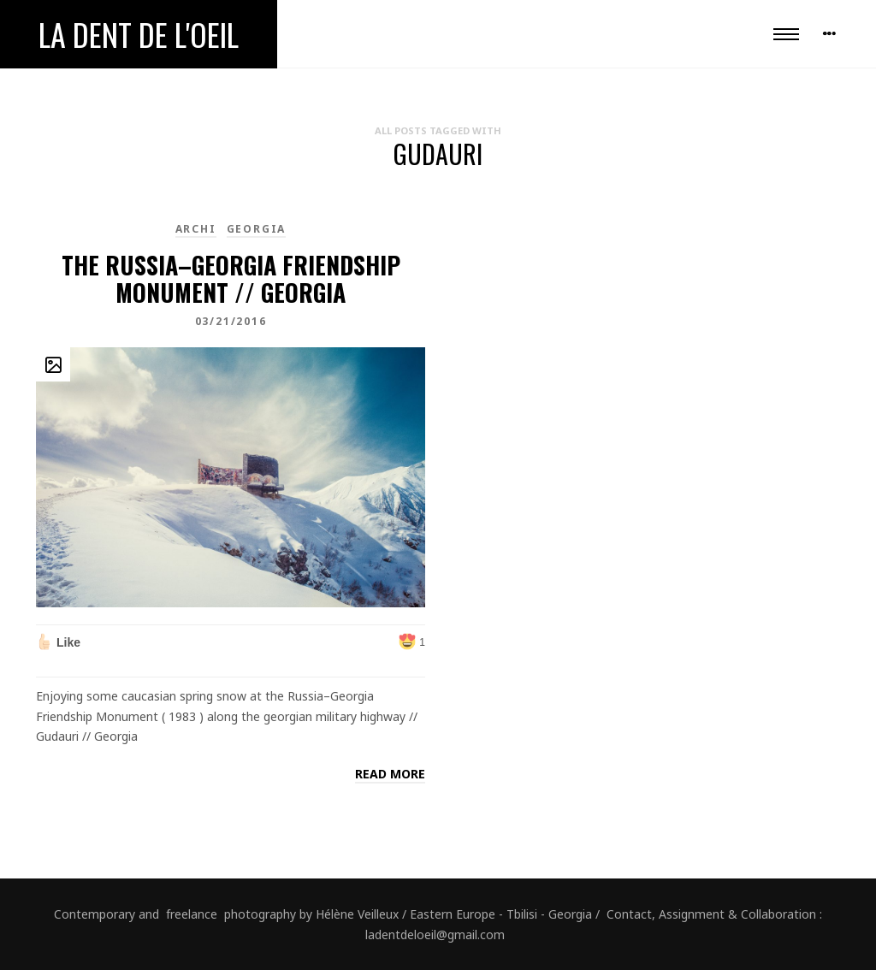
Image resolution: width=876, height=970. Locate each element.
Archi (195, 229)
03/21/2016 (231, 321)
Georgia (257, 229)
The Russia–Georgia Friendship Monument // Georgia (231, 278)
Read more (390, 774)
